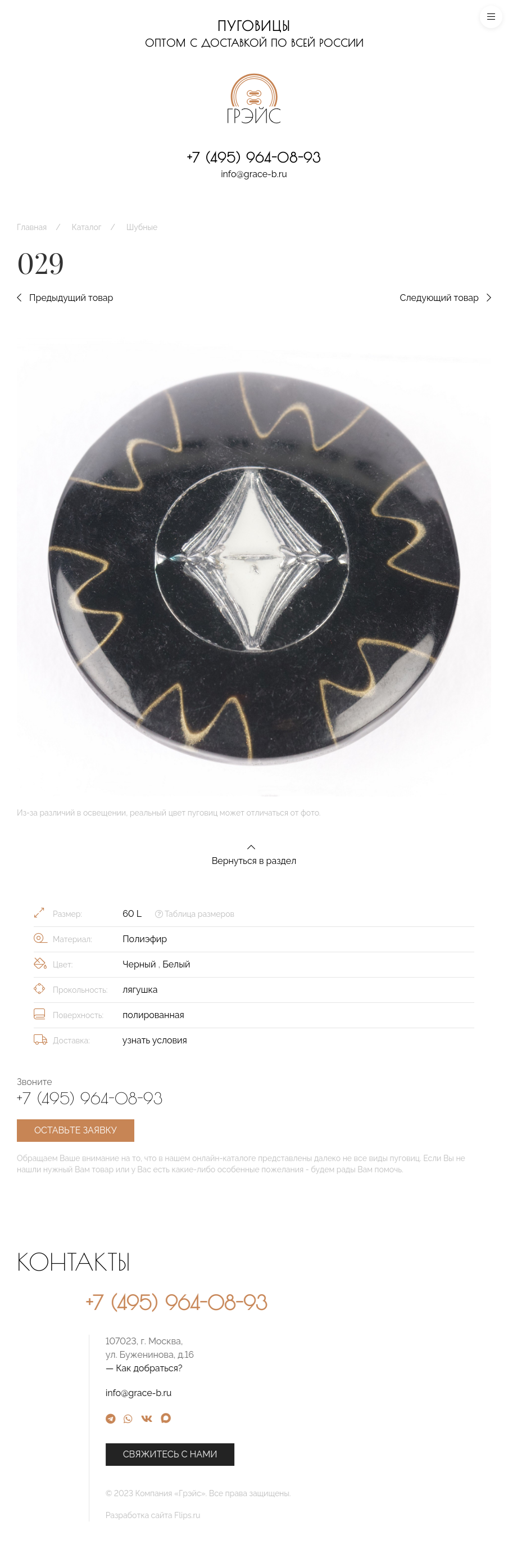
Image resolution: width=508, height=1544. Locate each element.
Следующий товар (445, 297)
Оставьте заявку (75, 1130)
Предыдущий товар (65, 297)
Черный (140, 964)
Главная (32, 227)
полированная (153, 1015)
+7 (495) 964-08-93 (254, 157)
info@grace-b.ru (254, 174)
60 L (132, 913)
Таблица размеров (194, 914)
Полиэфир (145, 939)
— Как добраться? (265, 1368)
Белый (176, 964)
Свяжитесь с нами (291, 1454)
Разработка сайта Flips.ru (274, 1515)
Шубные (141, 227)
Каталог (87, 227)
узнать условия (155, 1040)
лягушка (140, 989)
